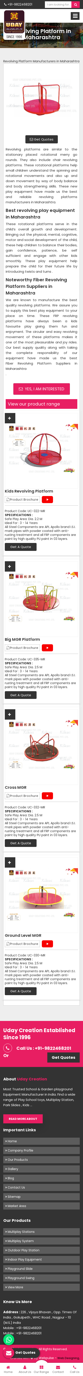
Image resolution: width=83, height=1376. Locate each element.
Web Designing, (68, 1358)
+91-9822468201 (18, 4)
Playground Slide (19, 1269)
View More (14, 1287)
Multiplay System (20, 1241)
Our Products (17, 1159)
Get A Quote (20, 546)
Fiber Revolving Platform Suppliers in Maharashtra (41, 366)
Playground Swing (20, 1278)
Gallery (12, 1169)
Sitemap (13, 1197)
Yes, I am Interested (41, 389)
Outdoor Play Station (22, 1250)
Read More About (23, 1119)
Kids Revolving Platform (29, 491)
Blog (10, 1178)
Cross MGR (15, 787)
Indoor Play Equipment (24, 1259)
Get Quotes (41, 139)
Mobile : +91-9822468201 (22, 1328)
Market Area (16, 1206)
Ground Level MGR (23, 935)
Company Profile (19, 1150)
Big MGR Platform (22, 639)
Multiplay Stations (20, 1232)
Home (11, 1141)
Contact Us (15, 1187)
